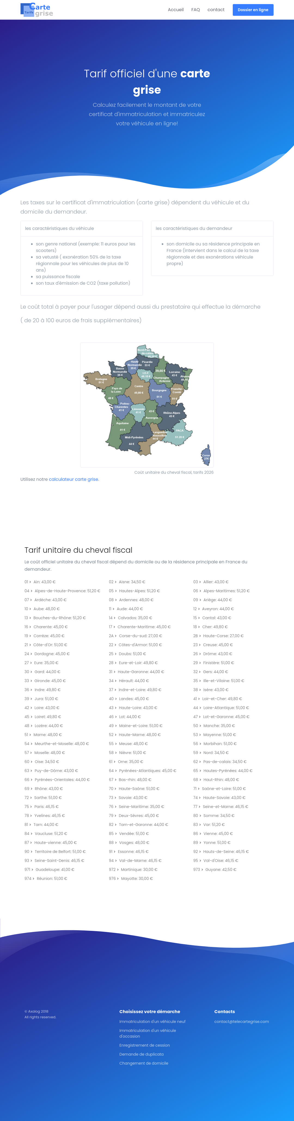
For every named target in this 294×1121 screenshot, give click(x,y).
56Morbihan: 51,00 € (215, 743)
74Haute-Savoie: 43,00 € (219, 797)
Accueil (176, 10)
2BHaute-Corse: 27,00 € (218, 636)
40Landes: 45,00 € (129, 698)
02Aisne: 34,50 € (127, 582)
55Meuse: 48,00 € (128, 743)
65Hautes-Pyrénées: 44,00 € (223, 770)
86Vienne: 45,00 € (213, 833)
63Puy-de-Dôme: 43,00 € (51, 770)
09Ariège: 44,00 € (212, 600)
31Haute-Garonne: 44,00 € (136, 672)
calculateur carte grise (73, 479)
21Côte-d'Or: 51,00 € (45, 645)
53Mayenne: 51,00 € (214, 734)
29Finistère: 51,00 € (213, 663)
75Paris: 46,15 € (41, 806)
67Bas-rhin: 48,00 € (130, 779)
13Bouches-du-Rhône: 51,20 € (55, 618)
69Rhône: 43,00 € (43, 788)
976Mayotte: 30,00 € (131, 878)
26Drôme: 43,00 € (212, 654)
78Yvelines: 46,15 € (44, 815)
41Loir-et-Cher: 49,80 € (217, 698)
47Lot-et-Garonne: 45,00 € (221, 716)
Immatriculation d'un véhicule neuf (153, 1021)
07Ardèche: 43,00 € (45, 600)
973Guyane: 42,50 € (215, 869)
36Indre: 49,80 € (42, 689)
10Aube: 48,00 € (42, 609)
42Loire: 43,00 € (41, 707)
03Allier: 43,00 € (211, 582)
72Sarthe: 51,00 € (43, 797)
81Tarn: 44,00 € (41, 824)
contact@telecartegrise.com (242, 1021)
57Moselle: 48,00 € (44, 752)
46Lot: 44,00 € (125, 716)
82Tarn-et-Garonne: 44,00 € (138, 824)
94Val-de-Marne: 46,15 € (135, 860)
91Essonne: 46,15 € (129, 851)
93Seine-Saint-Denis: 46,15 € (54, 860)
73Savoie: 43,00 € (128, 797)
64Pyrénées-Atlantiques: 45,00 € (142, 770)
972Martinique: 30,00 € (133, 869)
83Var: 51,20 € (209, 824)
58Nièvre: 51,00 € (127, 752)
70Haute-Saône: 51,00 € (134, 788)
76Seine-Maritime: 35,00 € (136, 806)
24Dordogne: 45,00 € (47, 654)
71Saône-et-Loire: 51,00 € (219, 788)
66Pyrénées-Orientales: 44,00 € (57, 779)
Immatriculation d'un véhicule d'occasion (148, 1033)
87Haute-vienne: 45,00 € (50, 842)
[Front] (40, 9)
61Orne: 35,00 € (126, 761)
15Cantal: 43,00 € (212, 618)
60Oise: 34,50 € (41, 761)
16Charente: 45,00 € (46, 627)
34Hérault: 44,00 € (129, 680)
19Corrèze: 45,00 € (44, 636)
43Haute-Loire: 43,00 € (133, 707)
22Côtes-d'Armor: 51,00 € (135, 645)
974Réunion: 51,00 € (45, 878)
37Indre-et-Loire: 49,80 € (135, 689)
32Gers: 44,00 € (210, 672)
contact (215, 10)
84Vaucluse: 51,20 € (45, 833)
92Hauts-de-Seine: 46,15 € (221, 851)
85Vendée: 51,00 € (129, 833)
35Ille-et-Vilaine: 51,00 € (218, 680)
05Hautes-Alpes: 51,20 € (134, 591)
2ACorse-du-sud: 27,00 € (135, 636)
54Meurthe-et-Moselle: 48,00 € (56, 743)
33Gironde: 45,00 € (45, 680)
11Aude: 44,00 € (126, 609)
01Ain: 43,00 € (40, 582)
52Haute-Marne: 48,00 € (135, 734)
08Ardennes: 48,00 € (131, 600)
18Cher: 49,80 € (210, 627)
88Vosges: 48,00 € (129, 842)
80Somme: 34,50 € (214, 815)
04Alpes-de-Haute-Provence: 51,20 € (62, 591)
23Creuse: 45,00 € (213, 645)
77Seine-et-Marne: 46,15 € (220, 806)
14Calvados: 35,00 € (130, 618)
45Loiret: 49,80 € (42, 716)
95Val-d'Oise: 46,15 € (215, 860)
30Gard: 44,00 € (42, 672)
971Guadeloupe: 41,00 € (49, 869)
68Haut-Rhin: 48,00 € (216, 779)
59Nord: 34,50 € (211, 752)
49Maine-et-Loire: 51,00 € (136, 725)
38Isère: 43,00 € (211, 689)
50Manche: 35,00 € (214, 725)
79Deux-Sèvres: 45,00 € (134, 815)
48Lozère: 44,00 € (43, 725)
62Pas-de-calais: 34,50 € (220, 761)
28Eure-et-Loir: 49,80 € (133, 663)
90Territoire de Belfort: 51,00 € (55, 851)
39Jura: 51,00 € (41, 698)
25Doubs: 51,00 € (127, 654)
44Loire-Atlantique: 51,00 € (221, 707)
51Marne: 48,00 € (43, 734)
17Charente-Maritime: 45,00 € (140, 627)
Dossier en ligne (253, 10)
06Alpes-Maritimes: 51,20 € (221, 591)
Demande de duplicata (142, 1054)
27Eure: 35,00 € (41, 663)
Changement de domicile (144, 1063)
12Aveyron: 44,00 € (213, 609)
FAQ (195, 10)
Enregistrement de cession (145, 1045)
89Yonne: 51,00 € (212, 842)
